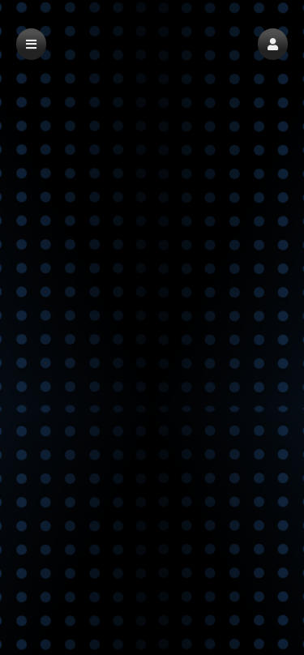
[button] (273, 44)
